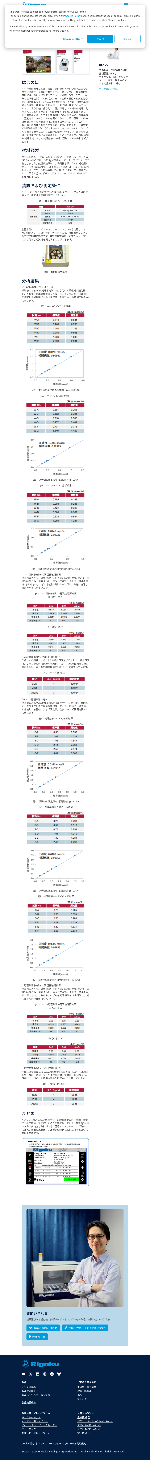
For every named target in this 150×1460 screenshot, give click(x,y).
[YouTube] (23, 1374)
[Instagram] (45, 1374)
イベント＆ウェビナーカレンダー (39, 1425)
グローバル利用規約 (75, 1443)
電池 (79, 1394)
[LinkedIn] (37, 1374)
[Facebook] (52, 1374)
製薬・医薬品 (84, 1390)
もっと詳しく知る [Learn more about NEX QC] (108, 89)
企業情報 (83, 1417)
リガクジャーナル (31, 1417)
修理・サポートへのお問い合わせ (95, 1421)
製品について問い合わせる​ (36, 1394)
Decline (127, 39)
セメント (82, 1398)
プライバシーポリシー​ (50, 1443)
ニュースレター (30, 1429)
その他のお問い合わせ (89, 1429)
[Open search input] (117, 4)
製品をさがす (29, 1390)
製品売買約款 (29, 1402)
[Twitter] (30, 1374)
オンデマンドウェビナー (35, 1421)
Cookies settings (73, 39)
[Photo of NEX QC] (113, 53)
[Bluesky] (59, 1374)
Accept (100, 39)
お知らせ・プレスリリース (36, 1433)
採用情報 (83, 1433)
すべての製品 (29, 1386)
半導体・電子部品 (86, 1386)
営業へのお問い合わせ (89, 1425)
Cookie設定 (28, 1443)
